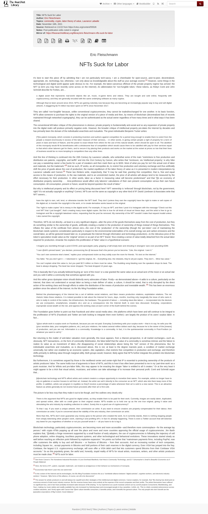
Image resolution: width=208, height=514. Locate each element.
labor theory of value (71, 21)
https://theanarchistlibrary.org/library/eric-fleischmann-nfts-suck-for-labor (79, 33)
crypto (58, 21)
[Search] (182, 3)
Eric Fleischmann (52, 18)
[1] (146, 80)
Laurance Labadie (90, 21)
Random (76, 509)
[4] (147, 285)
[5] (54, 453)
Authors (102, 509)
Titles (94, 509)
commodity (49, 21)
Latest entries (121, 509)
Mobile (133, 509)
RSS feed (86, 509)
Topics (111, 509)
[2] (66, 165)
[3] (64, 171)
